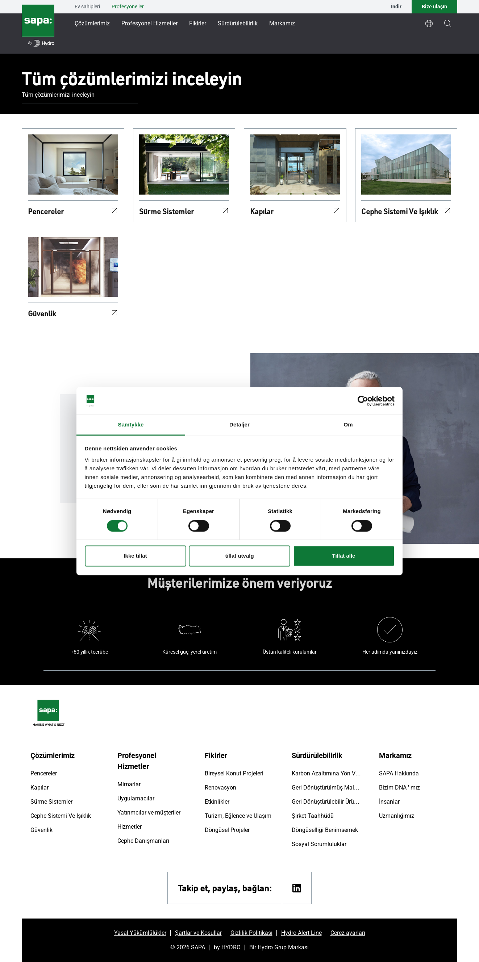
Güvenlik (42, 313)
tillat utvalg (239, 556)
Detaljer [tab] (239, 425)
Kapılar (262, 211)
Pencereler (46, 211)
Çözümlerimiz (92, 23)
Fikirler (197, 23)
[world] (429, 23)
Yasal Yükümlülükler (140, 932)
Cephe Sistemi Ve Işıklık (399, 211)
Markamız (282, 23)
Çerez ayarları (347, 932)
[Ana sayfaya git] (38, 27)
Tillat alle (343, 556)
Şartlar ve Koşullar (198, 932)
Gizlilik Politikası (251, 932)
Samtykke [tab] (131, 425)
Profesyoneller (128, 6)
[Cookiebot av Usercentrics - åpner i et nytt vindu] (363, 400)
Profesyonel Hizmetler (149, 23)
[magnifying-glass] (447, 23)
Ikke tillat (135, 556)
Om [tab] (348, 425)
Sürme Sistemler (166, 211)
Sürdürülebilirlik (238, 23)
